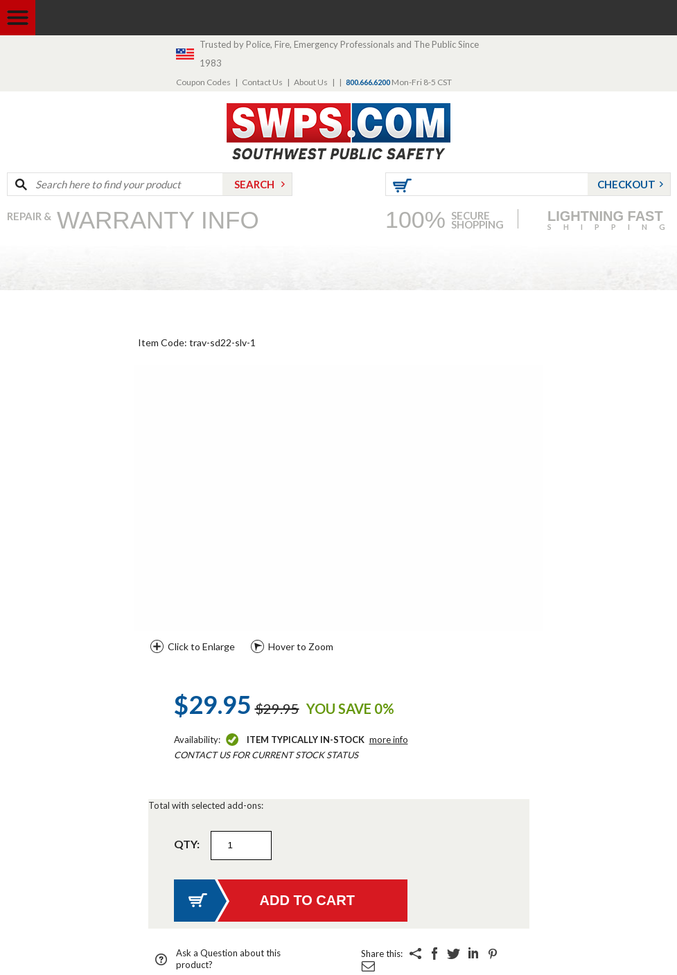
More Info (388, 739)
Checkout (626, 184)
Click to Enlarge (201, 646)
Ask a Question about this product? (228, 958)
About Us (311, 82)
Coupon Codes (203, 82)
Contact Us (262, 82)
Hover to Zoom (300, 646)
